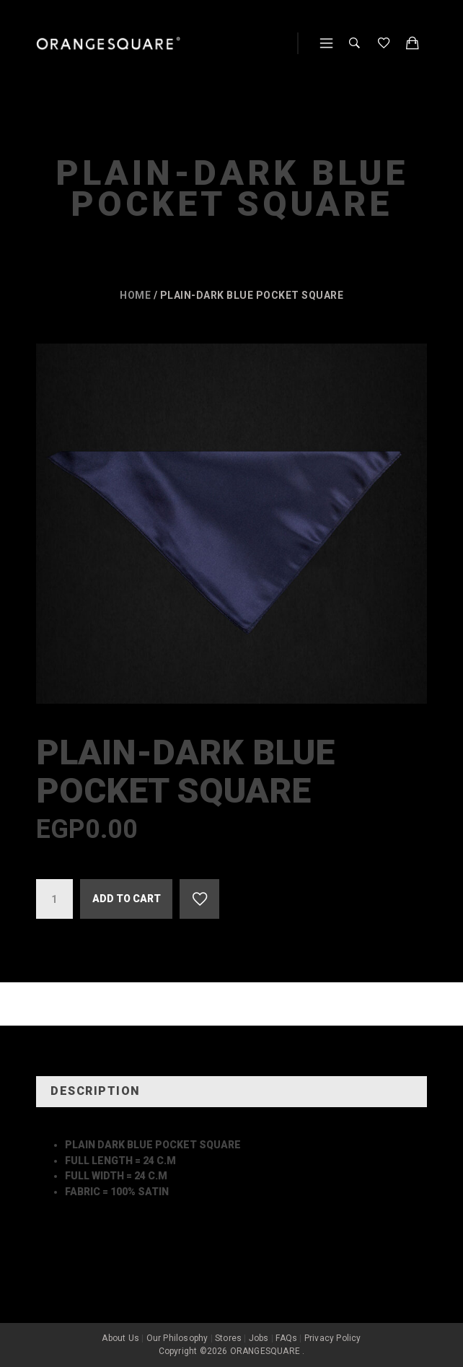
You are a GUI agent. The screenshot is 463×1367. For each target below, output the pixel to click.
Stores (228, 1338)
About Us (120, 1338)
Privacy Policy (332, 1338)
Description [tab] (95, 1091)
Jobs (259, 1338)
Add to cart (126, 898)
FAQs (286, 1338)
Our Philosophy (177, 1338)
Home (135, 295)
